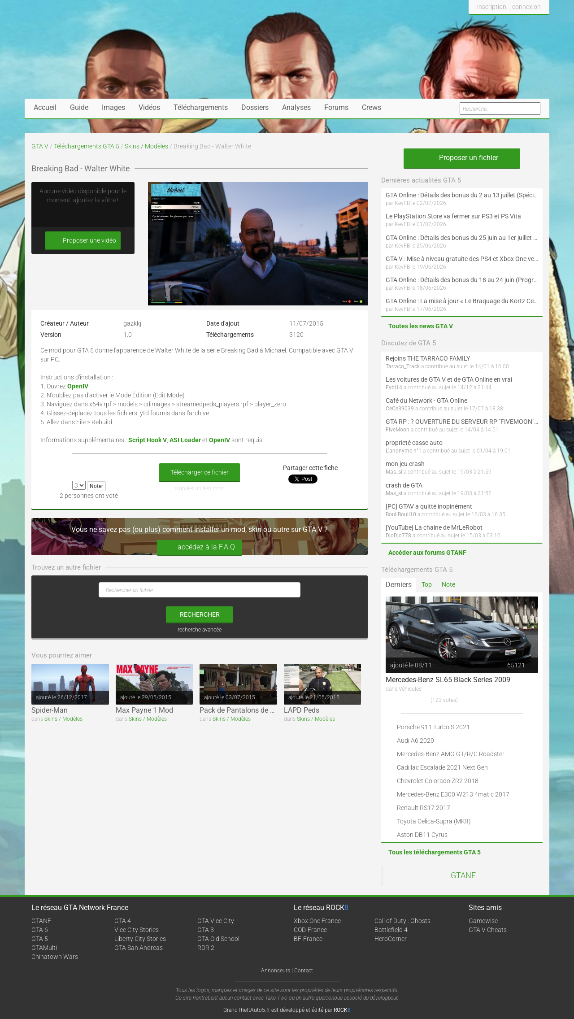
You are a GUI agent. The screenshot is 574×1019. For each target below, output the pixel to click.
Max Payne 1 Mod (144, 710)
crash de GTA (404, 485)
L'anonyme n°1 (404, 451)
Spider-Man (49, 710)
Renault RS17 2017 (423, 807)
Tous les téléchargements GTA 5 (434, 852)
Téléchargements (201, 107)
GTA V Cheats (488, 929)
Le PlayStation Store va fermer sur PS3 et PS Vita (453, 216)
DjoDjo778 (398, 535)
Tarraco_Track (403, 366)
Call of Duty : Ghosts (402, 920)
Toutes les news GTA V (420, 326)
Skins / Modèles (146, 146)
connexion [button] (526, 6)
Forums (336, 107)
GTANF (463, 875)
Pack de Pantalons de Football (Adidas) (262, 710)
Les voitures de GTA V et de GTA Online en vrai (449, 379)
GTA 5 (39, 938)
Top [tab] (427, 584)
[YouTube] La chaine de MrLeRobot (434, 527)
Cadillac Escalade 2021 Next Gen (442, 767)
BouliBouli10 (401, 514)
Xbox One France (317, 920)
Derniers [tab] (399, 584)
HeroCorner (390, 938)
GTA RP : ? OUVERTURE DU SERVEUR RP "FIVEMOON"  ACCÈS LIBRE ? (462, 421)
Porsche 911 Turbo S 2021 (433, 727)
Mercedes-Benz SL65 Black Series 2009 (448, 679)
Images (113, 107)
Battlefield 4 (391, 929)
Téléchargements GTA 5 (86, 146)
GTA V (39, 146)
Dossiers (255, 107)
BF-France (308, 938)
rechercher (200, 614)
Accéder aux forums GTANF (427, 552)
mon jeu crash (405, 463)
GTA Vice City (215, 920)
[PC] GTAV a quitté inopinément (429, 506)
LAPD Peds (301, 710)
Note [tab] (448, 584)
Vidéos (149, 107)
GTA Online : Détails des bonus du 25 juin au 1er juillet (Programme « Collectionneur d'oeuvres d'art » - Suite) (462, 237)
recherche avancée (200, 630)
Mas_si (394, 472)
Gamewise (483, 920)
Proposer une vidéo (83, 240)
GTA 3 (205, 929)
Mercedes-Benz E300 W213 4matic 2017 (453, 794)
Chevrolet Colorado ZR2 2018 (437, 780)
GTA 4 (122, 920)
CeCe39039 (400, 408)
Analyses (296, 107)
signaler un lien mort (199, 488)
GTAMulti (44, 947)
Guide (79, 107)
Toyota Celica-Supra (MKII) (434, 821)
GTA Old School (218, 938)
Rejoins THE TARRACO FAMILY (428, 358)
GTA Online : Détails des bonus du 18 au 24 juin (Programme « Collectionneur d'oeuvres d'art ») (462, 279)
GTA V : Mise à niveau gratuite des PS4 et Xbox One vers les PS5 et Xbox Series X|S (462, 258)
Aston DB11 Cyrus (422, 834)
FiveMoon (397, 430)
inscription (491, 6)
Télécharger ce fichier (199, 472)
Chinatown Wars (54, 956)
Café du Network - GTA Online (426, 400)
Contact (303, 970)
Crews (371, 107)
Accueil (45, 107)
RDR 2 (205, 947)
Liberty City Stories (140, 938)
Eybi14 (394, 387)
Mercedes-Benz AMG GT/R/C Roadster (450, 754)
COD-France (310, 929)
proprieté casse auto (414, 442)
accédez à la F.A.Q (199, 547)
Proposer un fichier (462, 157)
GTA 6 (39, 929)
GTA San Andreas (138, 947)
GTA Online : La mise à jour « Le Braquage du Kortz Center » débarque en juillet (462, 301)
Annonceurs (275, 970)
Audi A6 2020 (415, 740)
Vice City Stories (136, 929)
